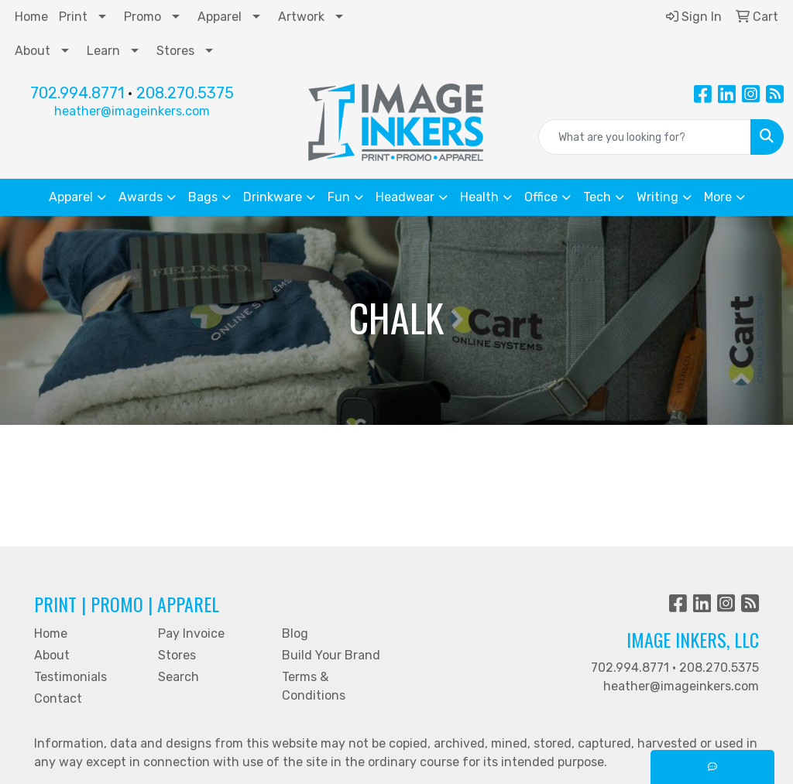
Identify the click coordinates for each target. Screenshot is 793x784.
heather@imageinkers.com (132, 111)
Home (31, 16)
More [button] (718, 197)
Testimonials (70, 676)
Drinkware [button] (272, 197)
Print (73, 16)
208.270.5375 (185, 93)
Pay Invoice (191, 633)
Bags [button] (203, 197)
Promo (142, 16)
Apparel (219, 16)
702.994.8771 (77, 93)
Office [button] (541, 197)
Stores (175, 50)
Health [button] (479, 197)
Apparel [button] (71, 197)
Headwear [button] (405, 197)
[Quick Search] (644, 137)
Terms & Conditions (313, 686)
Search (178, 676)
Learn (103, 50)
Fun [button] (339, 197)
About (32, 50)
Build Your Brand (331, 655)
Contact (58, 698)
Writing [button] (657, 197)
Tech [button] (597, 197)
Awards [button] (140, 197)
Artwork (301, 16)
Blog (295, 633)
